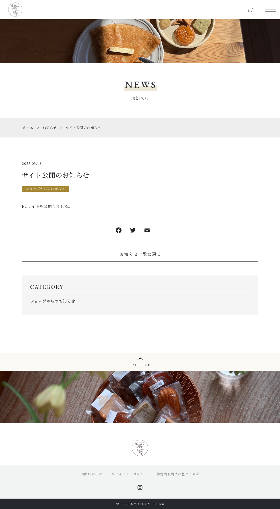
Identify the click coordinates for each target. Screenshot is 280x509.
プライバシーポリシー (129, 473)
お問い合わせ (91, 473)
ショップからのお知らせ (45, 188)
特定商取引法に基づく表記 (178, 473)
